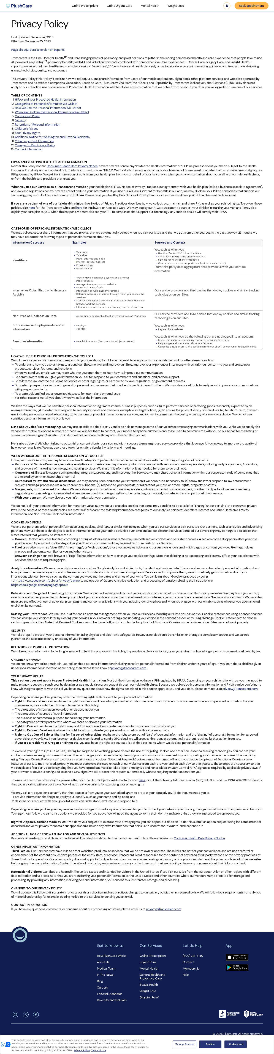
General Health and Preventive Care (152, 976)
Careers (102, 987)
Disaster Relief (149, 997)
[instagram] (15, 1015)
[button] (85, 6)
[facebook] (35, 1015)
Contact (188, 962)
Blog (100, 981)
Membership (191, 968)
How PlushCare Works (111, 956)
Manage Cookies (184, 1044)
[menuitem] (19, 6)
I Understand (235, 1044)
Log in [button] (227, 5)
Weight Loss (148, 991)
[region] (137, 1044)
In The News (105, 975)
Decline (210, 1044)
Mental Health (149, 968)
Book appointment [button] (251, 6)
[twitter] (25, 1015)
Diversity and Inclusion (112, 1000)
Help (186, 975)
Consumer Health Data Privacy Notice (72, 166)
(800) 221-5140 (193, 956)
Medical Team (106, 968)
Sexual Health (149, 985)
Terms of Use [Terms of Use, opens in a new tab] (98, 1050)
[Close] (268, 1044)
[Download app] (237, 957)
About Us (103, 962)
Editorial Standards (109, 994)
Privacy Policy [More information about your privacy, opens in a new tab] (82, 1050)
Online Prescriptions (153, 956)
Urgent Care (148, 962)
